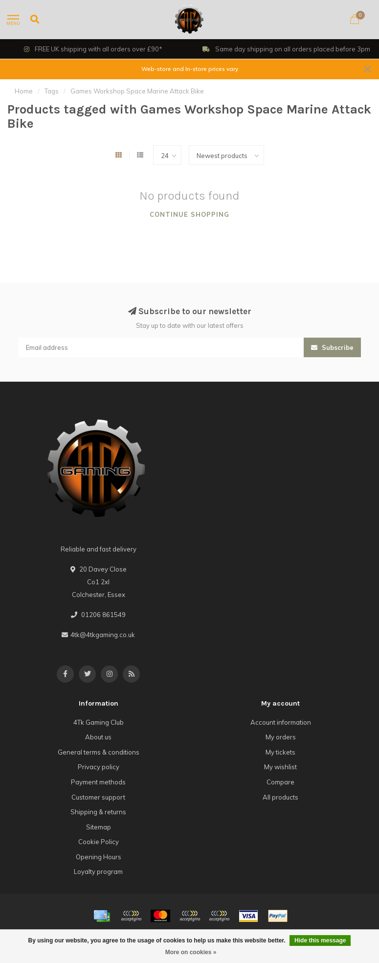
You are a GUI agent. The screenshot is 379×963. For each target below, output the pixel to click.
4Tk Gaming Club (98, 722)
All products (280, 797)
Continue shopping (189, 214)
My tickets (280, 752)
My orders (281, 737)
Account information (280, 722)
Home (24, 91)
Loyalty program (98, 871)
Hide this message (320, 940)
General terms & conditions (98, 752)
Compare (280, 782)
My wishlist (280, 767)
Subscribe (332, 347)
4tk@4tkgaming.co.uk (102, 635)
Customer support (98, 797)
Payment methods (98, 782)
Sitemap (98, 827)
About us (98, 737)
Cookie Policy (98, 842)
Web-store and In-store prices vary (189, 68)
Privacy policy (98, 767)
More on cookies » (191, 952)
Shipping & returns (98, 812)
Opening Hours (98, 857)
